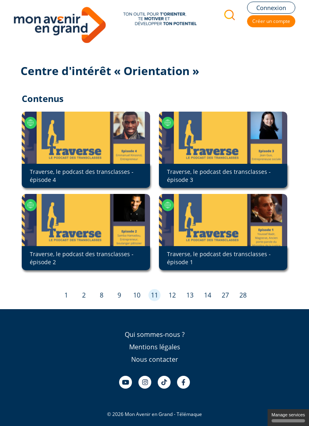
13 (190, 295)
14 (207, 295)
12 (172, 295)
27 (225, 295)
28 (243, 295)
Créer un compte (271, 21)
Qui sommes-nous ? (155, 334)
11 (154, 295)
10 (136, 295)
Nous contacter (154, 359)
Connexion (271, 8)
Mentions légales (154, 346)
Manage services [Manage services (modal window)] (288, 417)
